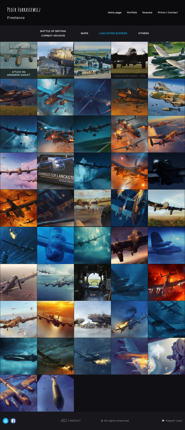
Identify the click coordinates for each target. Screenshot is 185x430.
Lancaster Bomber (113, 33)
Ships (84, 33)
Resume (147, 12)
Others (143, 33)
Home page (115, 12)
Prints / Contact (168, 12)
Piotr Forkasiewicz (24, 9)
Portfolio (132, 12)
